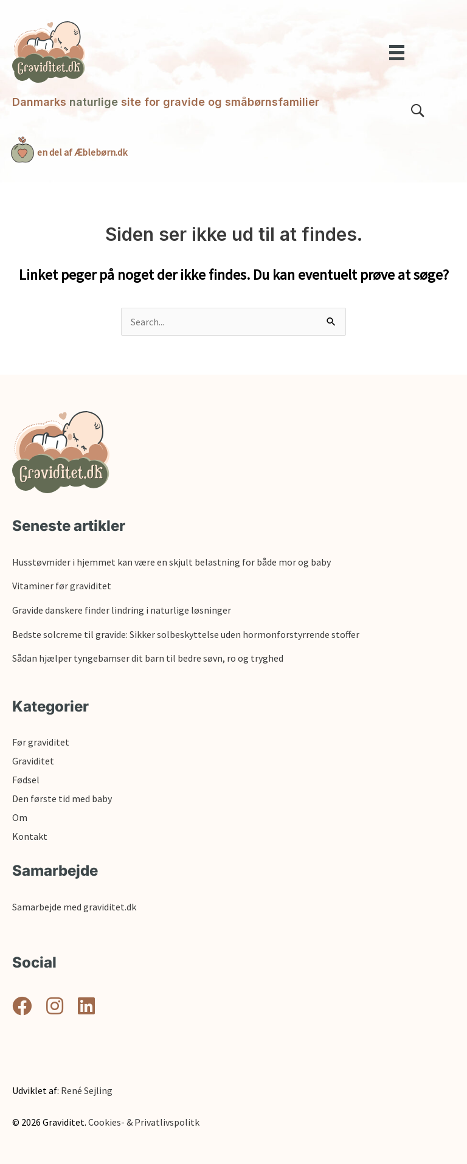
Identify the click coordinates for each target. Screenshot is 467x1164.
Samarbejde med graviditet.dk (74, 907)
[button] (22, 1006)
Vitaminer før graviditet (61, 586)
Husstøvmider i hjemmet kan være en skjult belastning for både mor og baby (171, 562)
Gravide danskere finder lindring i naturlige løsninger (121, 610)
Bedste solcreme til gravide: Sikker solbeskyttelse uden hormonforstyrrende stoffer (185, 634)
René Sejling (86, 1090)
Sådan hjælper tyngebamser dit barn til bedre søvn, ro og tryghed (147, 658)
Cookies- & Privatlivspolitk (143, 1122)
